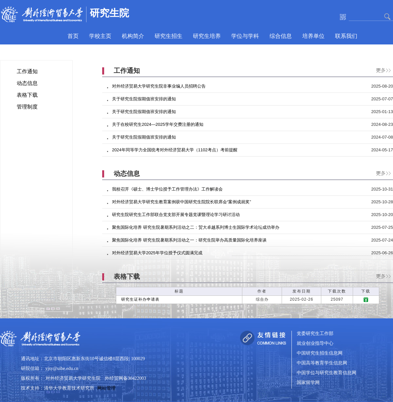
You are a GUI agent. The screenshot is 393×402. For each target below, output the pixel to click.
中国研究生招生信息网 (320, 353)
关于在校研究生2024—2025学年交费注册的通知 (157, 124)
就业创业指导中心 (315, 344)
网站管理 (106, 388)
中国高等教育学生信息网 (322, 363)
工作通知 (27, 71)
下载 (366, 299)
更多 (381, 69)
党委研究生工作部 (315, 334)
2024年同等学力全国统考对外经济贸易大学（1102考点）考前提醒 (174, 149)
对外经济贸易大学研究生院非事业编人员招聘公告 (159, 86)
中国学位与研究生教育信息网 (326, 373)
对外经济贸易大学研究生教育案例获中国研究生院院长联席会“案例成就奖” (181, 201)
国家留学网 (308, 383)
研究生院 (109, 13)
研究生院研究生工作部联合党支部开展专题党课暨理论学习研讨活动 (176, 214)
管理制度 (27, 106)
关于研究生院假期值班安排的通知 (144, 98)
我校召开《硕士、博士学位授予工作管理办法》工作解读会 (167, 189)
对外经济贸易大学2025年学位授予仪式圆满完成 (157, 252)
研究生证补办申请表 (140, 299)
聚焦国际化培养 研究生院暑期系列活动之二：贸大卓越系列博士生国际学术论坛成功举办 (195, 227)
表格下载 (27, 95)
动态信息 (27, 83)
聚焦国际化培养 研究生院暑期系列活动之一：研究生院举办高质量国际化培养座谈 (189, 240)
